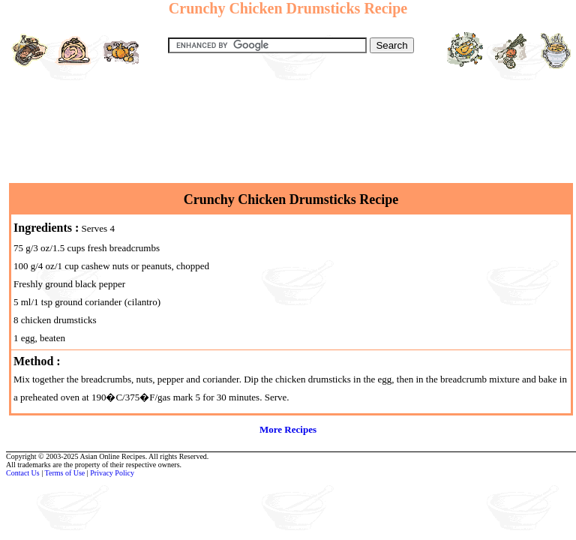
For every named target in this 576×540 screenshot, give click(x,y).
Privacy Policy (112, 473)
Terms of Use (65, 473)
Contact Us (23, 473)
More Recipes (288, 429)
